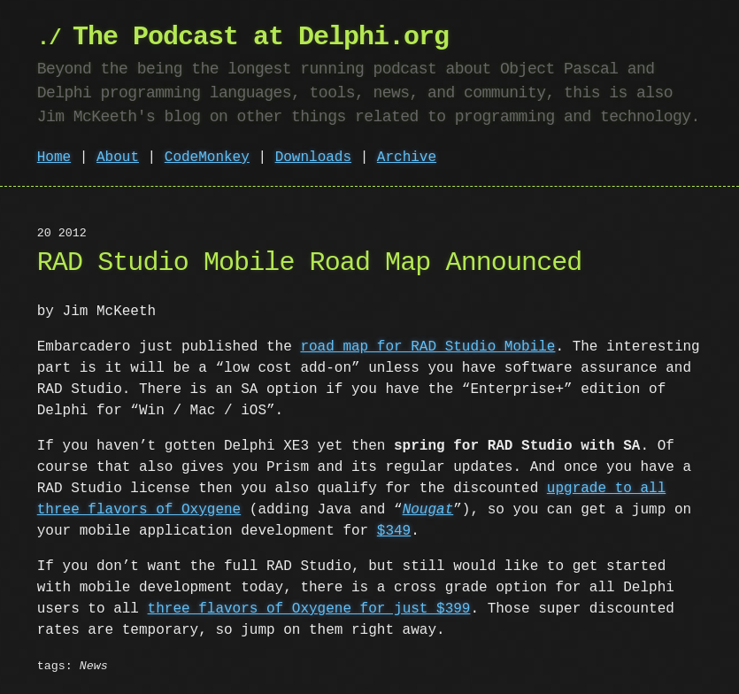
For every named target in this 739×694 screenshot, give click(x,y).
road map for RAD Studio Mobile (427, 347)
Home (54, 157)
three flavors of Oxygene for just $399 (309, 609)
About (117, 157)
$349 (394, 531)
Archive (406, 157)
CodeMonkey (207, 157)
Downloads (313, 157)
